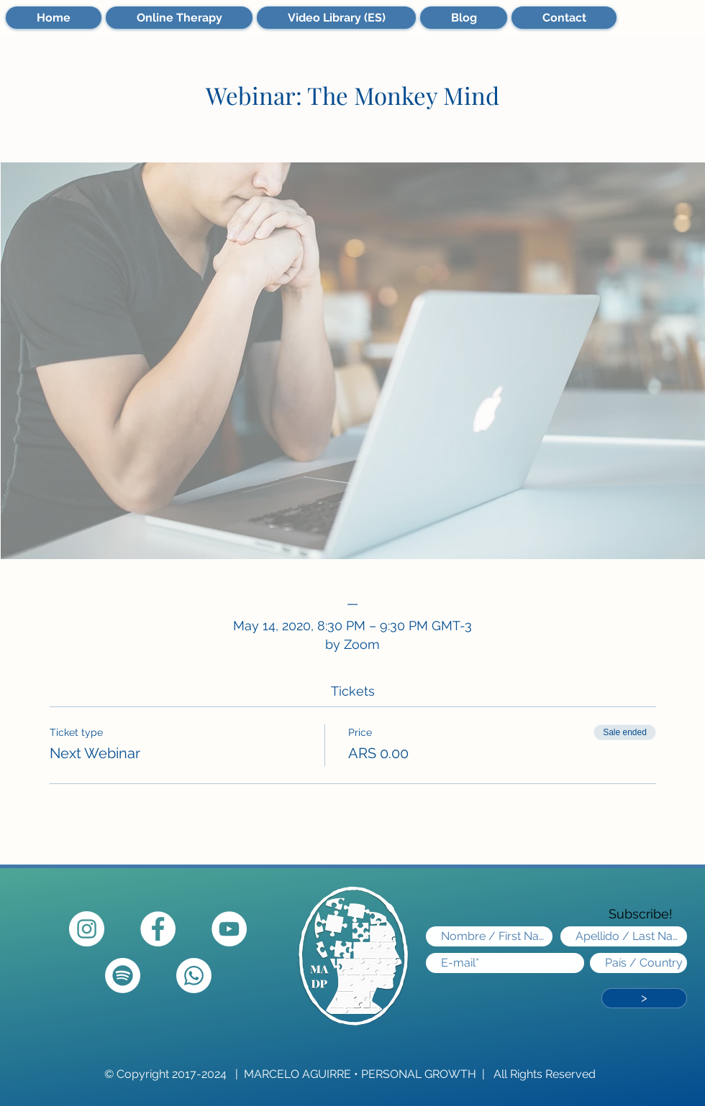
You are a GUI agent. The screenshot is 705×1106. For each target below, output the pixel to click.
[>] (644, 998)
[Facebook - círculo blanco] (158, 928)
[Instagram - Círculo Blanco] (86, 928)
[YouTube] (229, 928)
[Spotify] (122, 975)
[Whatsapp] (194, 975)
